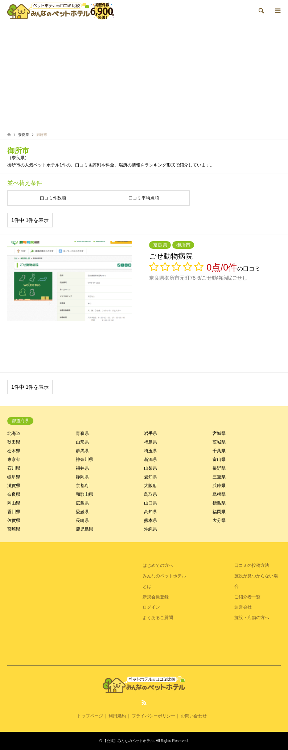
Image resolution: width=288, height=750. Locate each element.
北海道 (13, 433)
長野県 (219, 468)
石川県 (13, 468)
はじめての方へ (158, 565)
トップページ (90, 715)
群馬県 (82, 450)
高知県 (150, 511)
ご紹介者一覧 (247, 596)
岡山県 (13, 503)
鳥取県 (150, 494)
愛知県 (150, 476)
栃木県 (13, 450)
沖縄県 (150, 529)
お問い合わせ (194, 715)
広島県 (82, 503)
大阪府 (150, 485)
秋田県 (13, 442)
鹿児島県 (84, 529)
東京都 (13, 459)
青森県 (82, 433)
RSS (144, 702)
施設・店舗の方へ (251, 617)
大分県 (219, 520)
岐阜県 (13, 476)
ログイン (151, 607)
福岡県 (219, 511)
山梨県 (150, 468)
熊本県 (150, 520)
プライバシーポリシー (153, 715)
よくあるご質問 (158, 617)
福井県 (82, 468)
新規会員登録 (156, 596)
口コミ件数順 (53, 198)
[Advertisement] (144, 76)
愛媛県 (82, 511)
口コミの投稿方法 (251, 565)
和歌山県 (84, 494)
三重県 (219, 476)
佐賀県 (13, 520)
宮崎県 (13, 529)
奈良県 (13, 494)
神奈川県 (84, 459)
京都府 (82, 485)
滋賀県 (13, 485)
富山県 (219, 459)
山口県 (150, 503)
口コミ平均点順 (143, 198)
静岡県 (82, 476)
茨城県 (219, 442)
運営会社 (243, 607)
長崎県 (82, 520)
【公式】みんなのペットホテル (128, 741)
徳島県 (219, 503)
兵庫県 (219, 485)
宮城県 (219, 433)
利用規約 (117, 715)
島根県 (219, 494)
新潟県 (150, 459)
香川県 (13, 511)
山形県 (82, 442)
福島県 (150, 442)
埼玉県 (150, 450)
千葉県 (219, 450)
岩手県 (150, 433)
